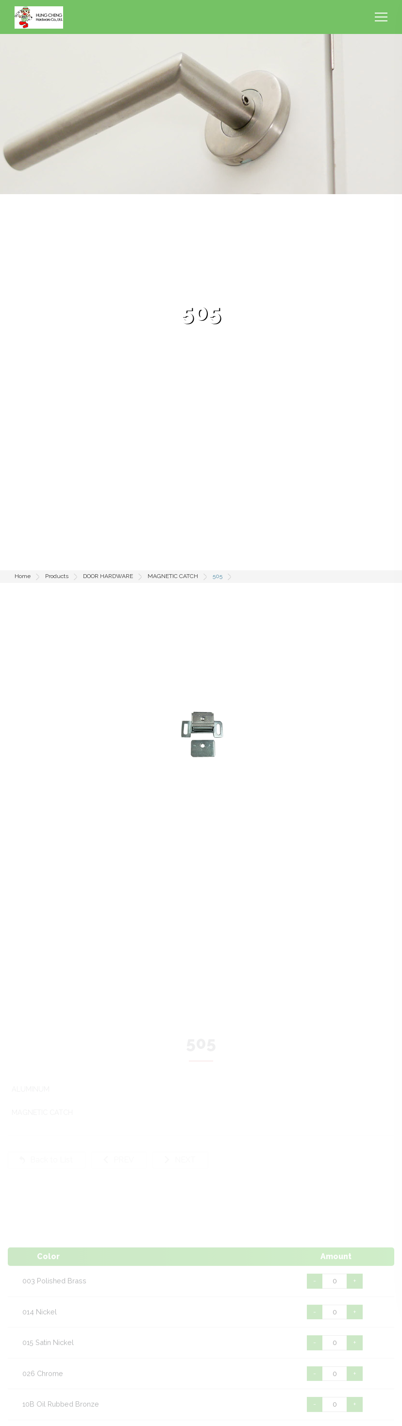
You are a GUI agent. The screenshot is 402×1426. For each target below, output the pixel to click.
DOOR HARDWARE (108, 576)
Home (23, 576)
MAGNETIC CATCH (173, 576)
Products (56, 576)
